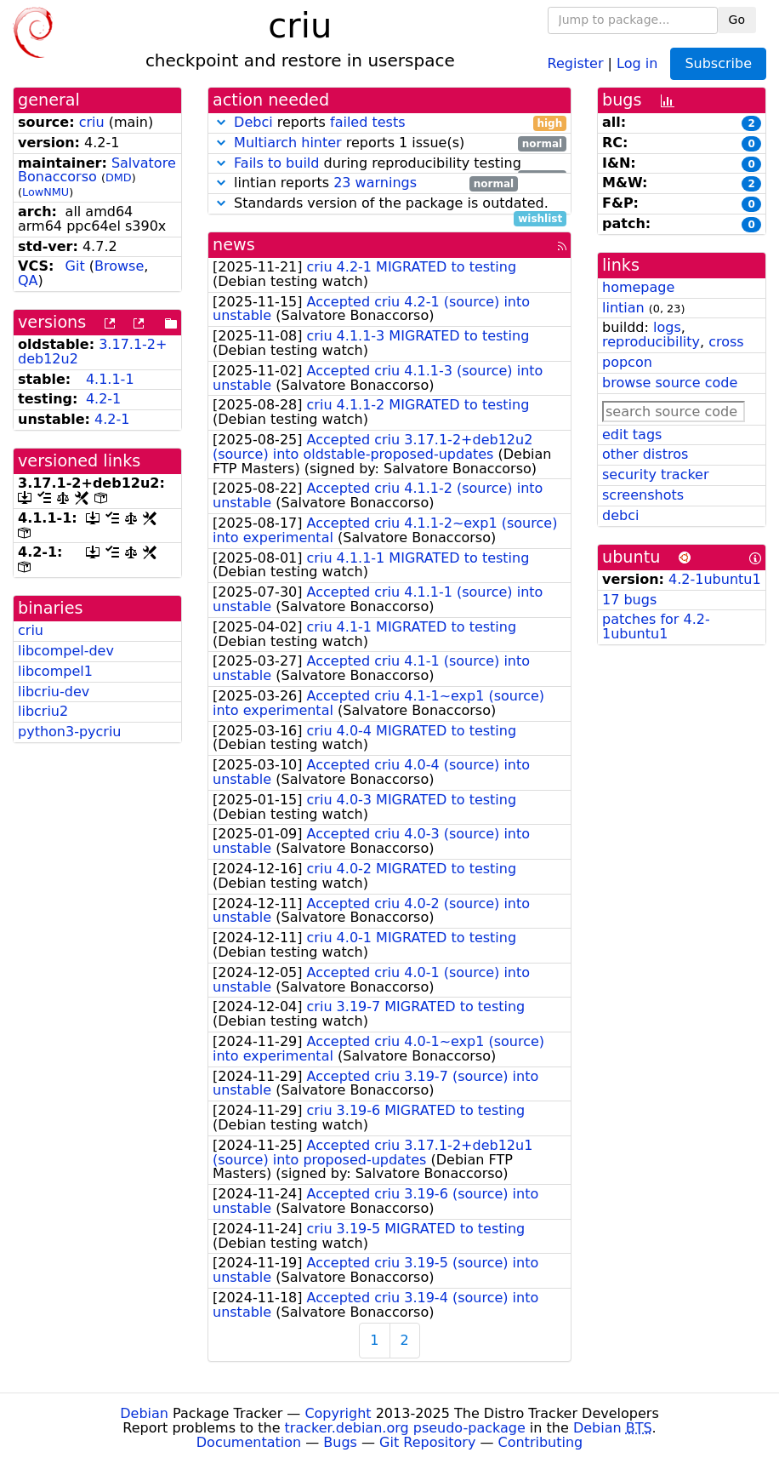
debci (620, 515)
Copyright (337, 1413)
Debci (253, 122)
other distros (645, 454)
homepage (638, 287)
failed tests (367, 122)
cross (725, 342)
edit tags (632, 434)
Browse (119, 266)
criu (92, 122)
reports (389, 123)
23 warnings (375, 182)
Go (737, 19)
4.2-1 (103, 399)
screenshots (643, 495)
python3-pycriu (70, 731)
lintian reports (365, 183)
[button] (221, 122)
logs (667, 327)
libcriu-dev (53, 691)
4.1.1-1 (110, 379)
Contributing (540, 1442)
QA (28, 280)
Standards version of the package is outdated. (389, 204)
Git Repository (427, 1442)
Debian (144, 1413)
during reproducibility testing (389, 164)
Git (75, 266)
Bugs (340, 1442)
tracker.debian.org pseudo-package (405, 1428)
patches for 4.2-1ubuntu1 (656, 626)
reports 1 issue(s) (389, 143)
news (234, 244)
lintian (623, 308)
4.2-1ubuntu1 (714, 579)
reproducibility (651, 342)
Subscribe (718, 63)
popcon (627, 362)
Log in (637, 62)
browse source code (669, 383)
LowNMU (45, 192)
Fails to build (276, 163)
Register (576, 62)
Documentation (248, 1442)
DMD (118, 177)
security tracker (655, 474)
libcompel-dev (66, 651)
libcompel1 (55, 671)
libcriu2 (43, 711)
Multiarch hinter (288, 142)
